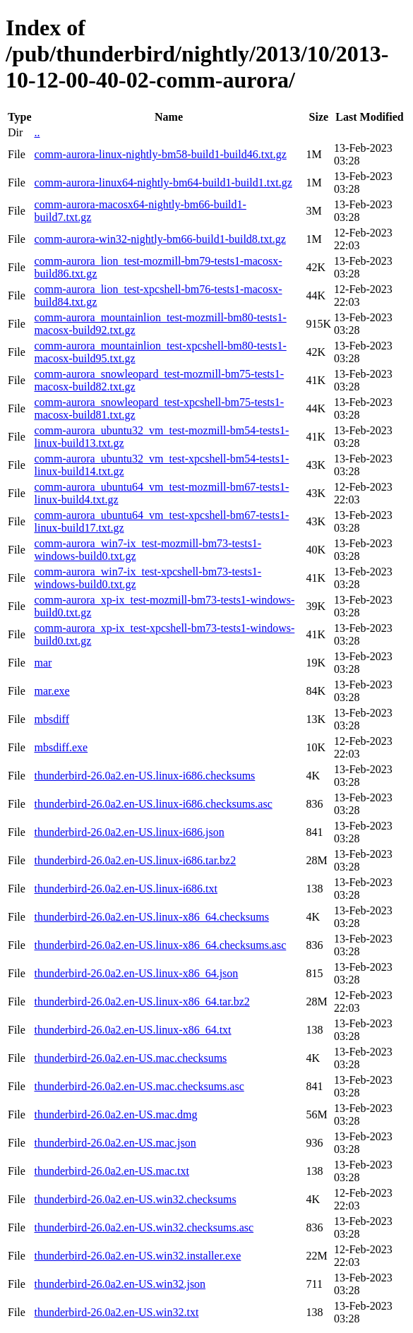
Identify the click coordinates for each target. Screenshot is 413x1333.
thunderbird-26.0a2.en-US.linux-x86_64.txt (132, 1030)
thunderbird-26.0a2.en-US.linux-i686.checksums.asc (153, 804)
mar (43, 663)
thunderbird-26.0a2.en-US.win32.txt (116, 1312)
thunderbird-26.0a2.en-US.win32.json (119, 1284)
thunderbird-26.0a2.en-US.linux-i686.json (129, 832)
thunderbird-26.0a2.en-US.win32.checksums (135, 1199)
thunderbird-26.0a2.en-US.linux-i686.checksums (144, 776)
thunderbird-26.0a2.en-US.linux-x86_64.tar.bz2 (141, 1002)
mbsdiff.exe (61, 747)
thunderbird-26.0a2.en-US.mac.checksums (130, 1058)
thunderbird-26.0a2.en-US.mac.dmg (115, 1114)
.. (37, 132)
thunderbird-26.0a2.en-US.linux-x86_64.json (136, 973)
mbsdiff (51, 719)
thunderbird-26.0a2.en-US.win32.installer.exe (137, 1256)
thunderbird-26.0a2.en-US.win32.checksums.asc (143, 1227)
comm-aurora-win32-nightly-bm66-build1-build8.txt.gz (159, 239)
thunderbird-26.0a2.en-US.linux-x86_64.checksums (151, 917)
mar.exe (51, 691)
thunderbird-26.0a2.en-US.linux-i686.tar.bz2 (135, 860)
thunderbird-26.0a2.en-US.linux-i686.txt (125, 889)
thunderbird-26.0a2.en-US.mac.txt (111, 1171)
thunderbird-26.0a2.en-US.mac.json (115, 1143)
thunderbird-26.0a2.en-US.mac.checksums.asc (139, 1086)
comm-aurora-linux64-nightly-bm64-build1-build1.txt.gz (163, 183)
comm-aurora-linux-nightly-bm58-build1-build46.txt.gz (160, 154)
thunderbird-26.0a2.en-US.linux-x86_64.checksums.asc (160, 945)
